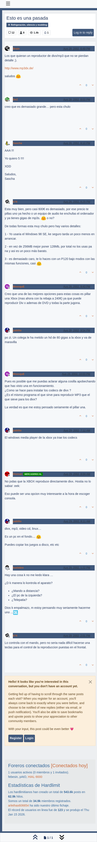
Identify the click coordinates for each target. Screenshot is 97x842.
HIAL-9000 (35, 777)
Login (29, 738)
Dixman (17, 474)
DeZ (15, 99)
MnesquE (18, 286)
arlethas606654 (18, 805)
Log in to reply (83, 32)
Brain (16, 48)
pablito (17, 330)
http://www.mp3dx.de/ (19, 68)
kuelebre (18, 567)
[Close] (90, 682)
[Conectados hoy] (69, 765)
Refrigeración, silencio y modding (27, 25)
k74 (15, 201)
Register (16, 738)
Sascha (17, 143)
